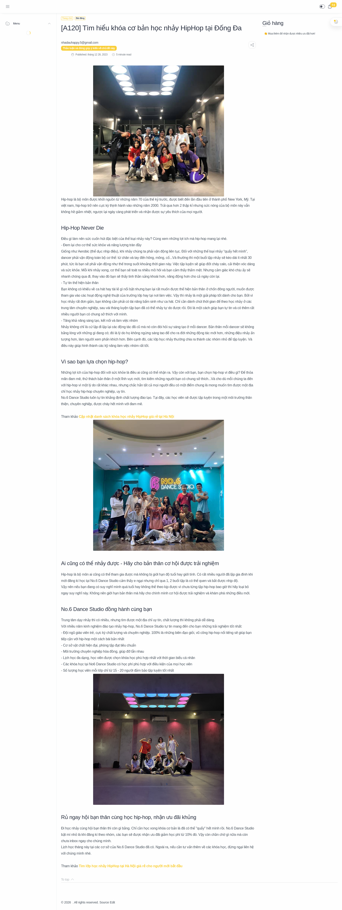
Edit (112, 902)
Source (104, 902)
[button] (322, 7)
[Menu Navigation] (7, 6)
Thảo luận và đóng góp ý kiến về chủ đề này (89, 48)
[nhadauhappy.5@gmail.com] (79, 42)
